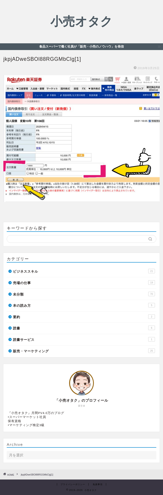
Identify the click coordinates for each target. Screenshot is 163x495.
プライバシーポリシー (72, 484)
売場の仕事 (84, 282)
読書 (84, 328)
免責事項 (98, 484)
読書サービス (84, 339)
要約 (84, 316)
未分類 (84, 294)
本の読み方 (84, 305)
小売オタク (81, 21)
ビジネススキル (84, 271)
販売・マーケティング (84, 350)
